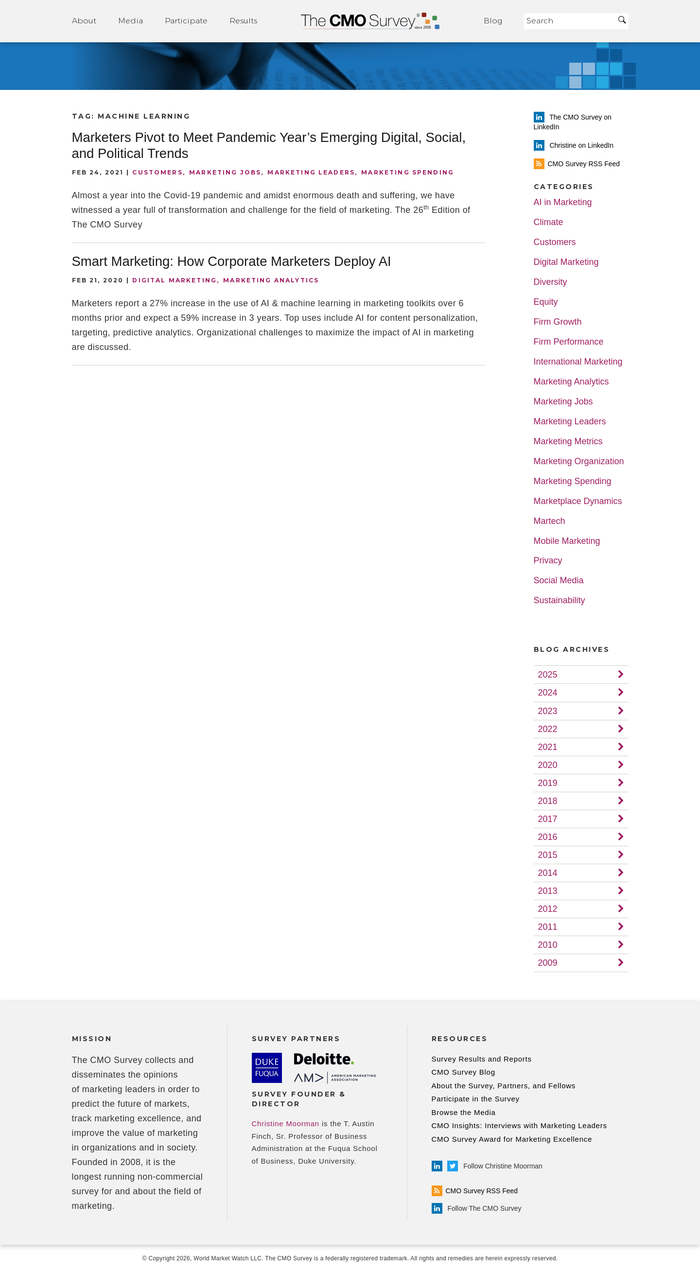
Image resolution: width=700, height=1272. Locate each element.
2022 (548, 729)
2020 (548, 765)
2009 (548, 963)
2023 (548, 711)
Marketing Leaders (311, 172)
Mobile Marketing (567, 541)
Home (370, 21)
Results (243, 20)
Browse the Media (464, 1112)
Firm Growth (558, 322)
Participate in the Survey (476, 1099)
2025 (548, 675)
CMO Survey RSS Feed (475, 1191)
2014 (548, 873)
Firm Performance (569, 342)
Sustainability (559, 600)
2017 (548, 819)
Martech (549, 521)
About (84, 20)
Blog (493, 20)
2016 (548, 837)
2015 (548, 855)
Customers (157, 172)
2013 (548, 891)
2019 (548, 783)
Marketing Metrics (568, 441)
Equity (546, 302)
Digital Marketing (174, 280)
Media (130, 20)
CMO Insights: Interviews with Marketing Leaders (519, 1125)
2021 (548, 747)
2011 (548, 927)
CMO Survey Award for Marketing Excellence (512, 1139)
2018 (548, 801)
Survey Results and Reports (482, 1059)
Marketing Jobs (225, 172)
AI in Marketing (563, 202)
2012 (548, 909)
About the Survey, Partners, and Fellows (504, 1085)
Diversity (550, 282)
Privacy (548, 560)
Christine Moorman (285, 1123)
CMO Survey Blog (463, 1072)
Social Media (559, 580)
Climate (548, 222)
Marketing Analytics (271, 280)
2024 (548, 692)
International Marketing (578, 361)
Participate (186, 20)
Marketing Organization (579, 461)
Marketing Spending (407, 172)
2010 (548, 945)
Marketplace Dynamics (578, 501)
